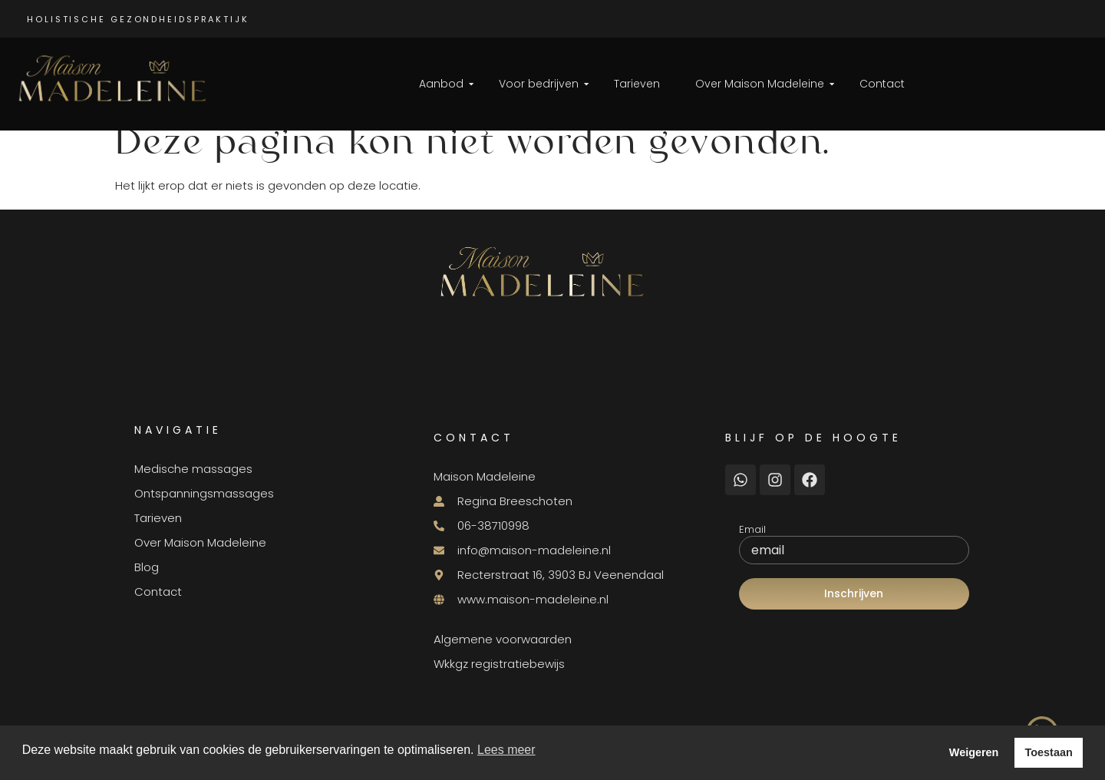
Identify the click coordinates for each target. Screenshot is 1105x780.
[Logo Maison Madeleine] (117, 79)
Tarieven (637, 83)
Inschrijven (853, 593)
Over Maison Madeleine (764, 83)
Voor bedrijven (544, 83)
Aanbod (446, 83)
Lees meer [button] (506, 749)
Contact (882, 83)
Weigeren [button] (974, 752)
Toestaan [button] (1049, 752)
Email (752, 529)
